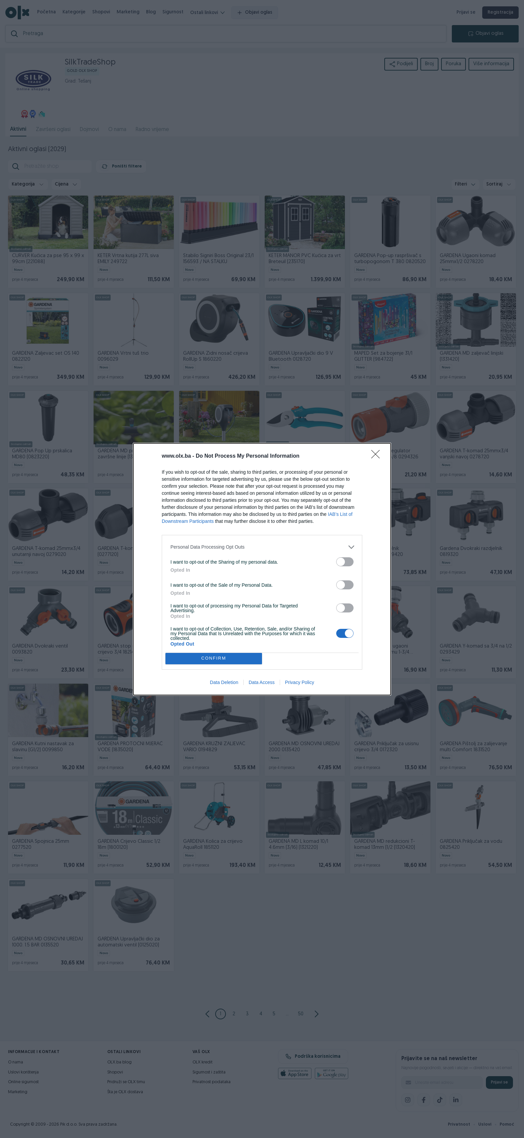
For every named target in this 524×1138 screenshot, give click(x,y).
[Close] (377, 456)
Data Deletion (224, 682)
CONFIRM (213, 658)
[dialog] (262, 569)
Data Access (262, 682)
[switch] (345, 561)
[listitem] (262, 547)
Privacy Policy (299, 682)
